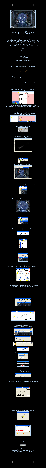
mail (27, 451)
